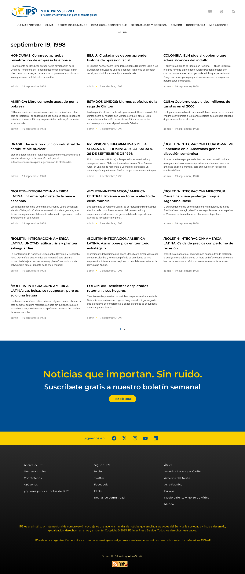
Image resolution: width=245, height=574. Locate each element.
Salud (122, 32)
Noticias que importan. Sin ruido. (122, 374)
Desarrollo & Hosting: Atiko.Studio (122, 556)
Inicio (98, 471)
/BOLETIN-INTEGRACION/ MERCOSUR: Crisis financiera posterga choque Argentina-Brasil (194, 196)
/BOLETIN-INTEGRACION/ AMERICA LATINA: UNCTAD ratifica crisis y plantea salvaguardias (44, 243)
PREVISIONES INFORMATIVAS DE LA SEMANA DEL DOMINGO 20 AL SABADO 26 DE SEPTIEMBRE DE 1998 (120, 149)
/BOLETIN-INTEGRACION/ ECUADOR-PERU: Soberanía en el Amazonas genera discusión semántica (198, 149)
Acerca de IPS (33, 465)
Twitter (99, 478)
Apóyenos (31, 484)
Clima (49, 24)
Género (176, 24)
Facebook (101, 484)
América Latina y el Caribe (182, 471)
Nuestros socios (35, 471)
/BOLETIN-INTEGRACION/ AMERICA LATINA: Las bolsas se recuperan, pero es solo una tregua (45, 290)
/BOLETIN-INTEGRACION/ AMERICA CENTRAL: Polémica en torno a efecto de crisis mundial (121, 196)
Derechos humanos (72, 24)
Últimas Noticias (29, 24)
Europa (169, 491)
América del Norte (177, 478)
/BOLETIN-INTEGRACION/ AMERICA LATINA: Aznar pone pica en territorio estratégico (118, 243)
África (168, 465)
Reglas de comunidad (109, 497)
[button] (233, 12)
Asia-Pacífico (173, 484)
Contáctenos (33, 478)
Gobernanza (195, 24)
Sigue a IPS (102, 465)
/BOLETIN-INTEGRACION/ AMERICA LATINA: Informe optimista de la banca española (43, 196)
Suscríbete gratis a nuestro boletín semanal (122, 387)
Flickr (98, 491)
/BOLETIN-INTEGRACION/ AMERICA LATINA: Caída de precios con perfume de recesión (198, 243)
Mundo (169, 504)
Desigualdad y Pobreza (149, 24)
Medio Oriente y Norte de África (186, 497)
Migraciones (218, 24)
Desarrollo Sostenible (109, 24)
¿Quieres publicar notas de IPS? (46, 491)
